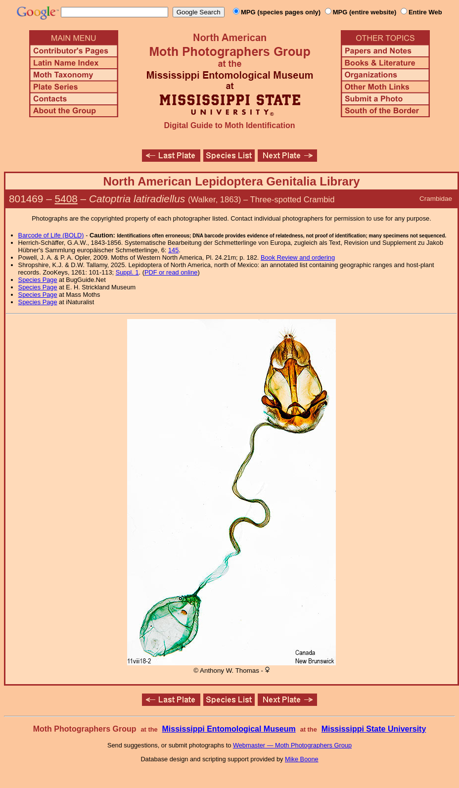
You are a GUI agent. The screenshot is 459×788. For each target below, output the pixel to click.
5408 (66, 198)
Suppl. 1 (127, 272)
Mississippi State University (373, 729)
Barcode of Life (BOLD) (51, 235)
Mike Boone (302, 759)
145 (173, 250)
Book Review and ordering (298, 257)
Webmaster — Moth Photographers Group (292, 745)
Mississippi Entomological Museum (228, 729)
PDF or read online (170, 272)
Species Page (37, 279)
